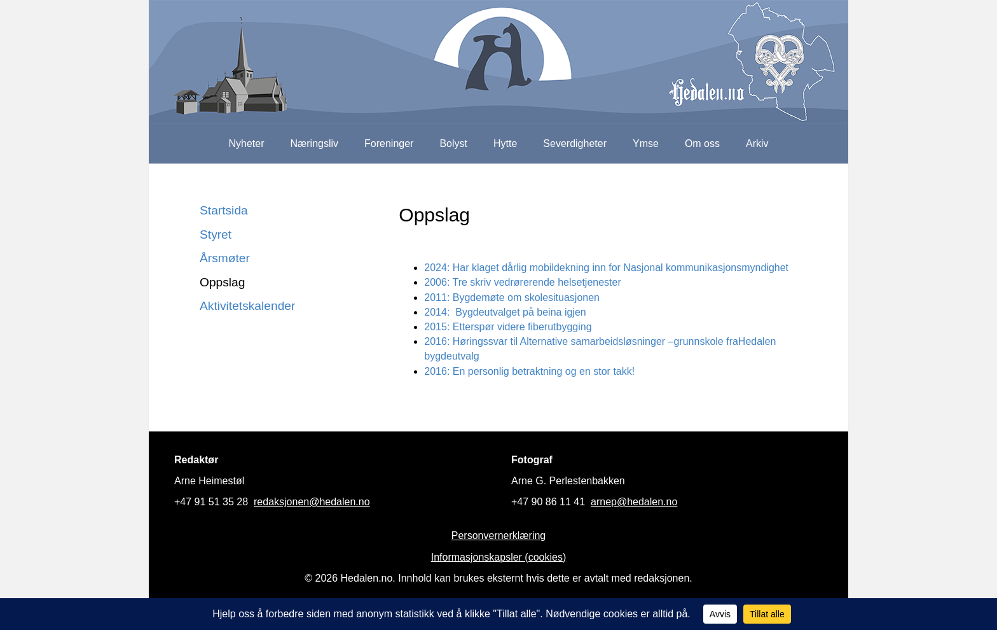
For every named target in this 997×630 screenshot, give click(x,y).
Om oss (702, 143)
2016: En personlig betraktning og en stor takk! (529, 371)
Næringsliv (314, 143)
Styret (215, 234)
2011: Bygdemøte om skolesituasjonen (512, 297)
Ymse (646, 143)
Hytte (505, 143)
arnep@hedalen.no (634, 501)
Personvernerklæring (498, 535)
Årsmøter (225, 258)
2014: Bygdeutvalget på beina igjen (505, 312)
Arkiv (757, 143)
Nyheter (246, 143)
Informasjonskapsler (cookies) (499, 557)
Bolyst (453, 143)
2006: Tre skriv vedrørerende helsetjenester (522, 282)
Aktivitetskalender (247, 305)
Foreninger (388, 143)
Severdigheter (575, 143)
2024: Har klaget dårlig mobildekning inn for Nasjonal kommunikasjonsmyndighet (606, 267)
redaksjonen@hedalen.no (312, 501)
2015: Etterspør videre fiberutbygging (507, 326)
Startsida (224, 210)
